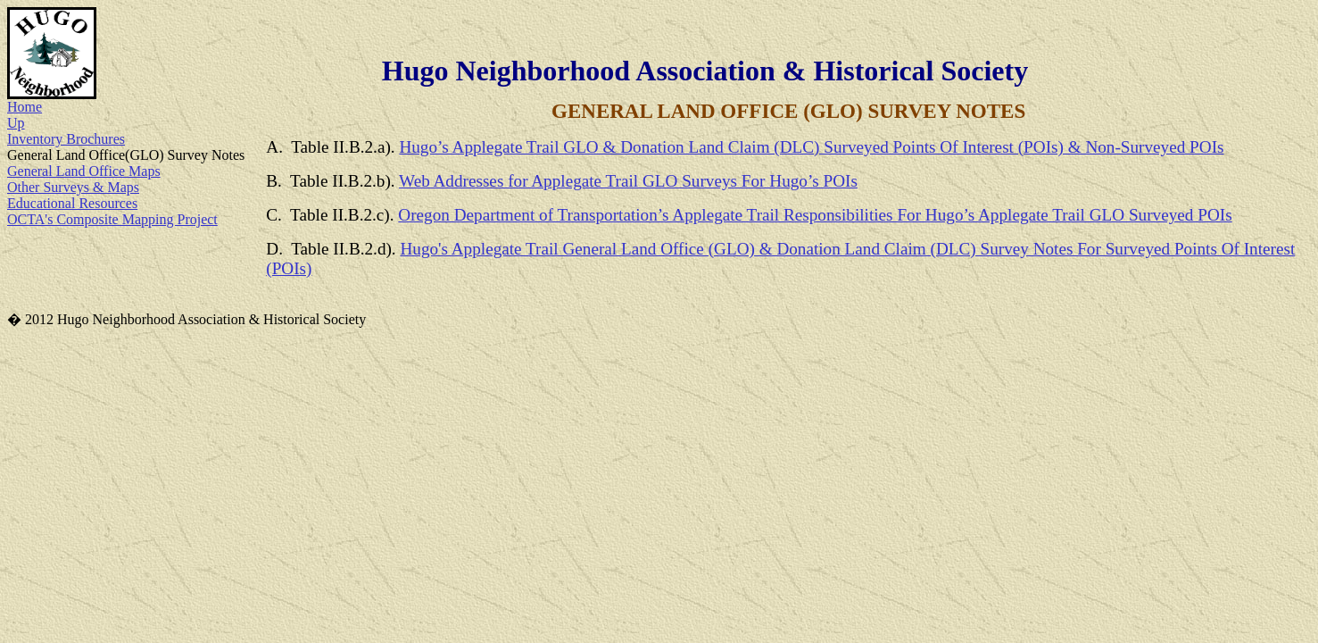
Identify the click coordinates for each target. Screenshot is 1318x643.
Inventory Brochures (66, 138)
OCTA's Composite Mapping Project (112, 219)
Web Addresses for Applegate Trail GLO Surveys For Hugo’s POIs (628, 180)
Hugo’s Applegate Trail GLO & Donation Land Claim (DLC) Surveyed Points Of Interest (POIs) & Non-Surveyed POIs (811, 147)
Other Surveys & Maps (73, 187)
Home (24, 106)
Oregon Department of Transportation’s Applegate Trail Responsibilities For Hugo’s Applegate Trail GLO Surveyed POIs (814, 214)
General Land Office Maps (84, 171)
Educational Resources (72, 203)
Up (16, 122)
